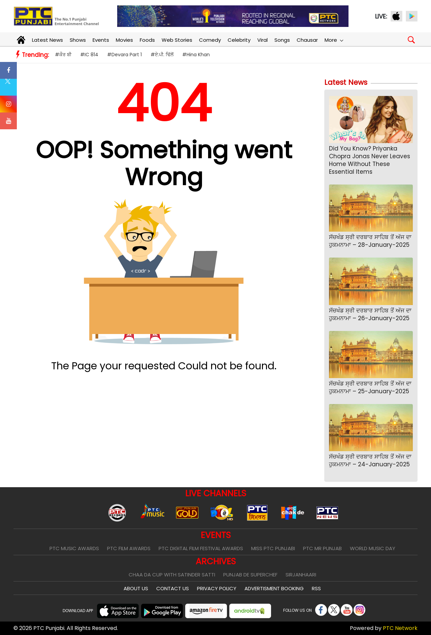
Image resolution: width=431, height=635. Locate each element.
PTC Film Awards (129, 548)
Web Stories (177, 39)
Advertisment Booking (274, 588)
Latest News (47, 39)
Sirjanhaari (301, 574)
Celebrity (239, 39)
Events (101, 39)
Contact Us (172, 588)
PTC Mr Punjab (322, 548)
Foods (147, 39)
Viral (262, 39)
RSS (316, 588)
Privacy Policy (216, 588)
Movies (124, 39)
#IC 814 (89, 54)
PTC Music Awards (74, 548)
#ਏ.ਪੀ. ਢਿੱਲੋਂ (162, 54)
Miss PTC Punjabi (273, 548)
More (334, 39)
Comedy (210, 39)
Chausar (307, 39)
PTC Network (400, 628)
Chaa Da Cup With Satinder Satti (172, 574)
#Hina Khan (196, 54)
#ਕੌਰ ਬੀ (63, 54)
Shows (78, 39)
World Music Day (372, 548)
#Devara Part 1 (124, 54)
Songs (282, 39)
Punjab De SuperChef (250, 574)
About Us (136, 588)
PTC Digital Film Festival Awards (201, 548)
